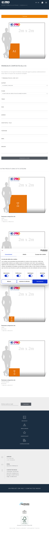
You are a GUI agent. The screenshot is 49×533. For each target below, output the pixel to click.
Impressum (37, 528)
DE (38, 2)
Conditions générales (30, 528)
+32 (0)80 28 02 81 (13, 476)
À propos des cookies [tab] (40, 254)
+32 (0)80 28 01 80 (14, 473)
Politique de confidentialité (21, 528)
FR (36, 2)
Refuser (9, 281)
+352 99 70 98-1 (16, 471)
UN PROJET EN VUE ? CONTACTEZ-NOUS (24, 488)
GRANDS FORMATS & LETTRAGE (9, 5)
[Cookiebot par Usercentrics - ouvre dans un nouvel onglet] (41, 251)
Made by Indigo (12, 528)
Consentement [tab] (8, 254)
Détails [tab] (24, 254)
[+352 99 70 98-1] (42, 3)
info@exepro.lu (15, 465)
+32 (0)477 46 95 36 (15, 474)
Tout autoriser (40, 281)
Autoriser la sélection (24, 281)
